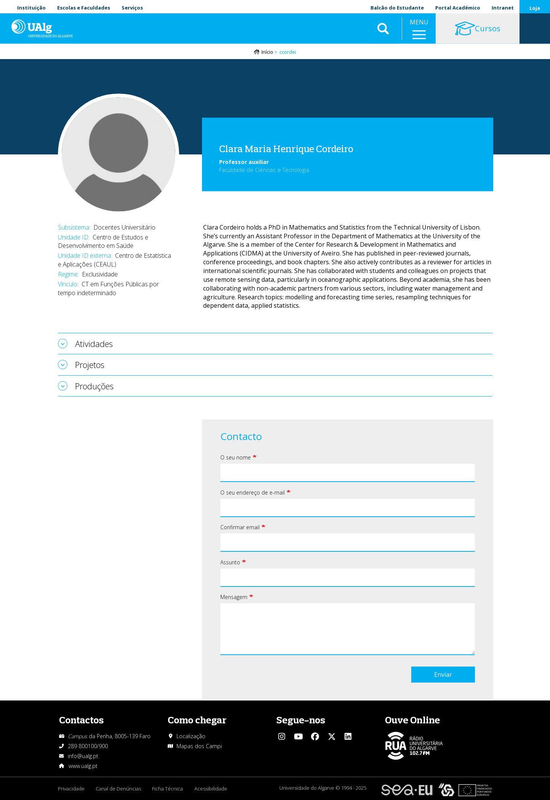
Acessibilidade (211, 788)
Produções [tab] (94, 386)
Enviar (443, 674)
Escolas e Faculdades (83, 7)
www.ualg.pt (83, 765)
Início (267, 52)
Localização (190, 736)
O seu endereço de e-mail (252, 492)
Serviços (132, 7)
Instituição (31, 7)
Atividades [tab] (94, 344)
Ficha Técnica (168, 788)
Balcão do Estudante (397, 7)
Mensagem (233, 597)
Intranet (503, 7)
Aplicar (383, 30)
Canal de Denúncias (118, 788)
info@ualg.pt (83, 756)
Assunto (230, 562)
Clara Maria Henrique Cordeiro (286, 148)
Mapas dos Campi (199, 746)
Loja (534, 8)
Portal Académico (457, 7)
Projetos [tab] (89, 365)
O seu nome (235, 457)
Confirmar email (240, 527)
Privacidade (71, 788)
